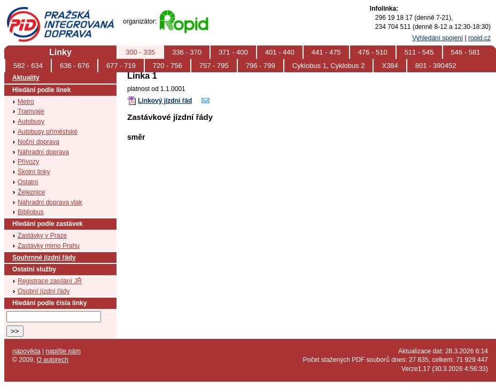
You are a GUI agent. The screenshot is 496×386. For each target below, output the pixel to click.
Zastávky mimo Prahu (49, 245)
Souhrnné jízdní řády (44, 257)
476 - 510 (372, 52)
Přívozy (28, 161)
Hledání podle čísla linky (49, 303)
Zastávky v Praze (42, 235)
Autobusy (31, 121)
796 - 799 (260, 66)
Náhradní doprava (43, 152)
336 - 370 (186, 52)
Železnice (31, 192)
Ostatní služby (34, 269)
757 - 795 (214, 66)
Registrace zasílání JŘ (50, 281)
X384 (390, 66)
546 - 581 (465, 52)
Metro (26, 101)
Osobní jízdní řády (43, 291)
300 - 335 (140, 52)
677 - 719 (121, 66)
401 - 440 (279, 52)
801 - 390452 (435, 66)
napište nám (63, 351)
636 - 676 (74, 66)
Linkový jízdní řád (165, 100)
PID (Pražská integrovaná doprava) (60, 11)
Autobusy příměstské (48, 131)
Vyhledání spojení (437, 38)
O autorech (52, 360)
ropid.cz (479, 38)
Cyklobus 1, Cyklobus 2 (328, 66)
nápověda (26, 351)
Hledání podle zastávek (47, 224)
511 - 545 (419, 52)
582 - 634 (28, 66)
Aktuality (26, 77)
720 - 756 (167, 66)
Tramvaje (31, 111)
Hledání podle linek (41, 90)
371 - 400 (233, 52)
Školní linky (34, 172)
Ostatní (28, 182)
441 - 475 (326, 52)
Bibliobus (31, 212)
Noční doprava (38, 142)
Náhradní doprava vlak (50, 202)
